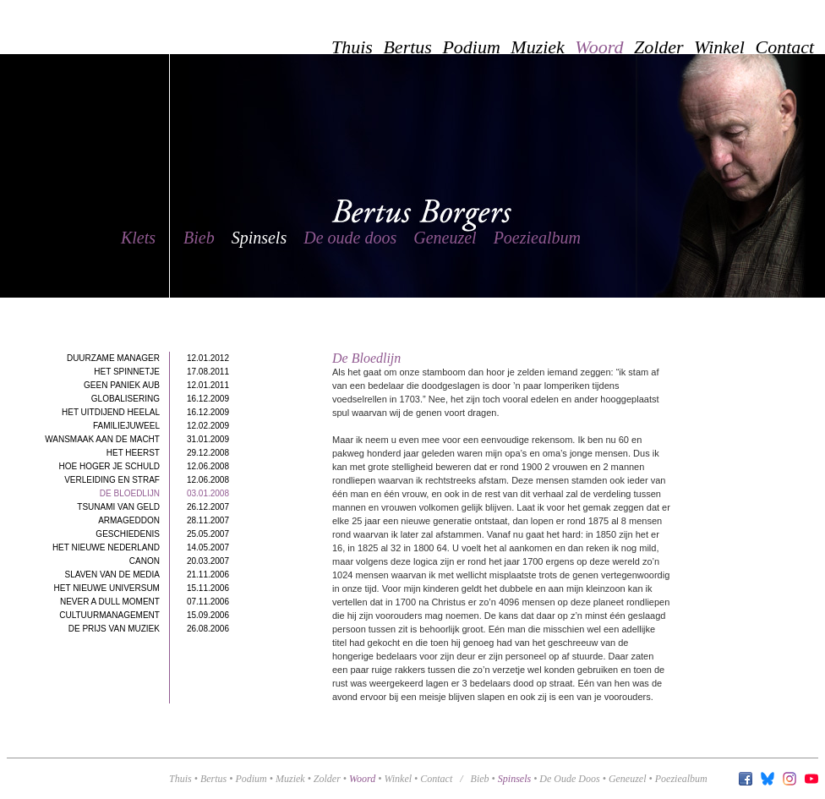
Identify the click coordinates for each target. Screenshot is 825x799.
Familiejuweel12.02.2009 (161, 425)
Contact (436, 779)
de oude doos (569, 779)
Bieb (199, 237)
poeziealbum (681, 779)
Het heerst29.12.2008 (168, 452)
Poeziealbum (537, 237)
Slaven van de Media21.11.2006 (147, 574)
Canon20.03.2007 (179, 561)
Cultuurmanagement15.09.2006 (144, 615)
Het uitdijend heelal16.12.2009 (145, 412)
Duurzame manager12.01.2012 (148, 358)
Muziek (290, 779)
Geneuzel (444, 237)
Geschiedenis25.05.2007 (162, 534)
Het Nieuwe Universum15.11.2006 (141, 588)
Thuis (180, 779)
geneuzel (628, 779)
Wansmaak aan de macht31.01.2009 (137, 439)
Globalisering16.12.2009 (160, 398)
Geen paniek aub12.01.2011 (156, 385)
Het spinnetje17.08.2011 (161, 371)
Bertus (213, 779)
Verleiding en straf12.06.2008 (146, 479)
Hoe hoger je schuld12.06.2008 (143, 466)
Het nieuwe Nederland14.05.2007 (140, 547)
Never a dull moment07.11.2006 (144, 601)
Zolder (327, 779)
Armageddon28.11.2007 (163, 520)
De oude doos (349, 237)
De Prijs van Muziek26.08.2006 (148, 628)
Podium (250, 779)
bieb (480, 779)
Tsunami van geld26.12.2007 (153, 507)
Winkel (398, 779)
